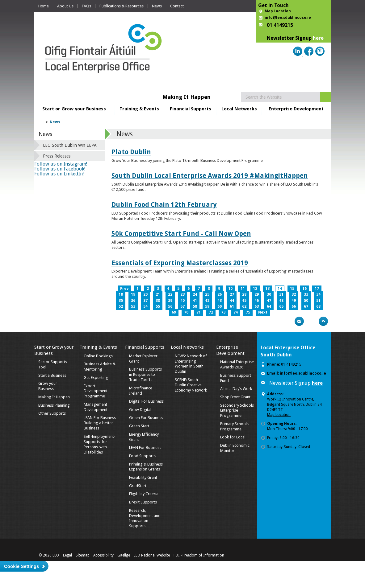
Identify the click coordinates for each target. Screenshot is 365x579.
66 (294, 306)
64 (269, 306)
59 (207, 306)
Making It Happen (54, 397)
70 (186, 312)
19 (133, 294)
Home (43, 6)
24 (195, 294)
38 (158, 300)
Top (323, 321)
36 (133, 300)
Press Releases (56, 156)
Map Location (278, 11)
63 (256, 306)
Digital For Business (146, 401)
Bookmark (311, 321)
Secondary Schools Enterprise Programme (237, 410)
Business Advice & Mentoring (99, 367)
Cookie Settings (21, 566)
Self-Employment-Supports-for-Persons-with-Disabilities (99, 444)
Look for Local (232, 437)
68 (318, 306)
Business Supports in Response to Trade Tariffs (145, 374)
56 (170, 306)
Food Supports (142, 456)
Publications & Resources (121, 6)
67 (306, 306)
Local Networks (239, 109)
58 (195, 306)
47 (269, 300)
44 (232, 300)
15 (292, 288)
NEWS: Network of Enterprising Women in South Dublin (191, 364)
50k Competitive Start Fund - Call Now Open (181, 233)
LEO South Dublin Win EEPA (70, 145)
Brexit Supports (143, 502)
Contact (177, 6)
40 (182, 300)
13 (267, 288)
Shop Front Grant (235, 397)
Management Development (95, 407)
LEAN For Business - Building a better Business (101, 422)
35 (121, 300)
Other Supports (52, 413)
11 (243, 288)
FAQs (86, 6)
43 (219, 300)
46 (256, 300)
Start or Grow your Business (74, 109)
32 (294, 294)
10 (230, 288)
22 (170, 294)
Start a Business (52, 375)
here (318, 38)
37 (145, 300)
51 (318, 300)
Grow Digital (140, 409)
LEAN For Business (145, 447)
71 (198, 312)
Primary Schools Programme (234, 426)
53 (133, 306)
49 (294, 300)
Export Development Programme (95, 391)
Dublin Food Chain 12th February (164, 204)
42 (207, 300)
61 (232, 306)
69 (174, 312)
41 (195, 300)
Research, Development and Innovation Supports (145, 518)
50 (306, 300)
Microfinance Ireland (140, 391)
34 (318, 294)
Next (262, 312)
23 (182, 294)
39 (170, 300)
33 (306, 294)
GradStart (137, 485)
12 (255, 288)
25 (207, 294)
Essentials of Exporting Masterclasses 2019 (179, 263)
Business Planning (54, 405)
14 (280, 288)
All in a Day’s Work (236, 388)
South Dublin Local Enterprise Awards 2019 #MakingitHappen (209, 175)
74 (235, 312)
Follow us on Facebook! (59, 169)
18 (121, 294)
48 (281, 300)
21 (158, 294)
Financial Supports (190, 109)
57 (182, 306)
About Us (65, 6)
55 (158, 306)
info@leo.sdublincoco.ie (288, 17)
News (157, 6)
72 (211, 312)
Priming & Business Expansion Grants (146, 467)
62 (244, 306)
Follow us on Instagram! (60, 164)
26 (219, 294)
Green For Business (146, 417)
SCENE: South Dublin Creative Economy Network (191, 384)
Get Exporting (96, 377)
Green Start (139, 426)
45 (244, 300)
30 (269, 294)
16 (304, 288)
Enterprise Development (296, 109)
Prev (124, 288)
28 (244, 294)
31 (281, 294)
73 (223, 312)
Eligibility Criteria (143, 493)
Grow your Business (47, 386)
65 (281, 306)
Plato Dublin (131, 152)
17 (317, 288)
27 (232, 294)
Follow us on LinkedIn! (59, 174)
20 (145, 294)
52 (121, 306)
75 (248, 312)
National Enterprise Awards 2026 (237, 364)
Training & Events (139, 109)
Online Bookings (98, 356)
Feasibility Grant (143, 477)
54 (145, 306)
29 (256, 294)
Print (287, 321)
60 (219, 306)
